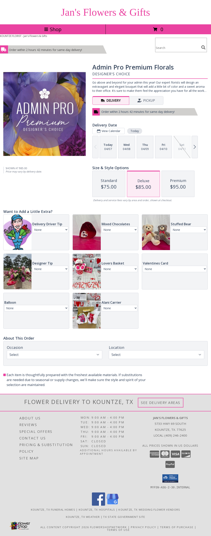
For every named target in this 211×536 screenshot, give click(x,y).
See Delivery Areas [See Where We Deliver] (160, 402)
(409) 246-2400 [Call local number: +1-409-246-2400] (175, 435)
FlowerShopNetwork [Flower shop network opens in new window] (108, 527)
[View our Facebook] (98, 504)
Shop (52, 29)
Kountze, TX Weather (83, 516)
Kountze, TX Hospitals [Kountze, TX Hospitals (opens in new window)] (97, 509)
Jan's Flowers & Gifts (105, 12)
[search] (203, 47)
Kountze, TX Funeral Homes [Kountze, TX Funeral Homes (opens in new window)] (53, 509)
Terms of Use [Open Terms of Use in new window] (118, 529)
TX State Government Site (124, 516)
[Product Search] (177, 47)
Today (134, 131)
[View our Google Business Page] (112, 504)
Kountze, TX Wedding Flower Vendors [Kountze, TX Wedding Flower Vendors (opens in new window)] (149, 509)
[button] (170, 478)
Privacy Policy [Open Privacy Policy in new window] (143, 527)
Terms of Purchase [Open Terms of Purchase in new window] (176, 527)
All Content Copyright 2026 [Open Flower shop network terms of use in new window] (64, 527)
